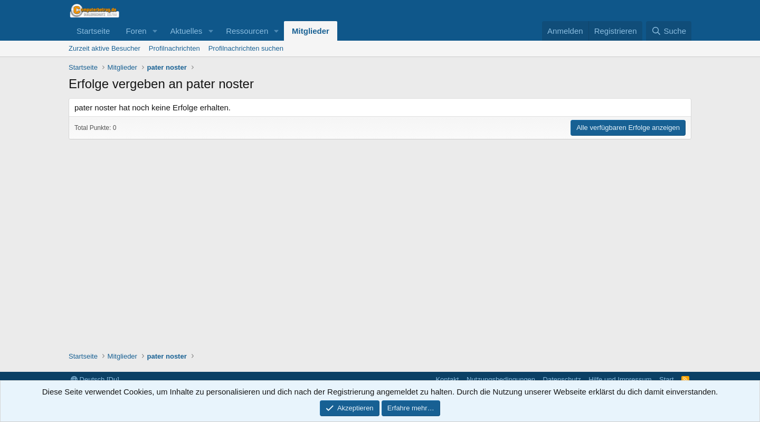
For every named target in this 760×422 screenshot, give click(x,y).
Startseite (93, 30)
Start (666, 379)
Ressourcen (247, 30)
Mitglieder (310, 30)
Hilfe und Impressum (619, 379)
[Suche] (668, 31)
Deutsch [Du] (95, 379)
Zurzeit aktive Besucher (104, 48)
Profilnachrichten (174, 48)
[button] (154, 31)
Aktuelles (186, 30)
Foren (136, 30)
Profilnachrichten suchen (245, 48)
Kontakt (447, 379)
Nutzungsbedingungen (501, 379)
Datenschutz (562, 379)
